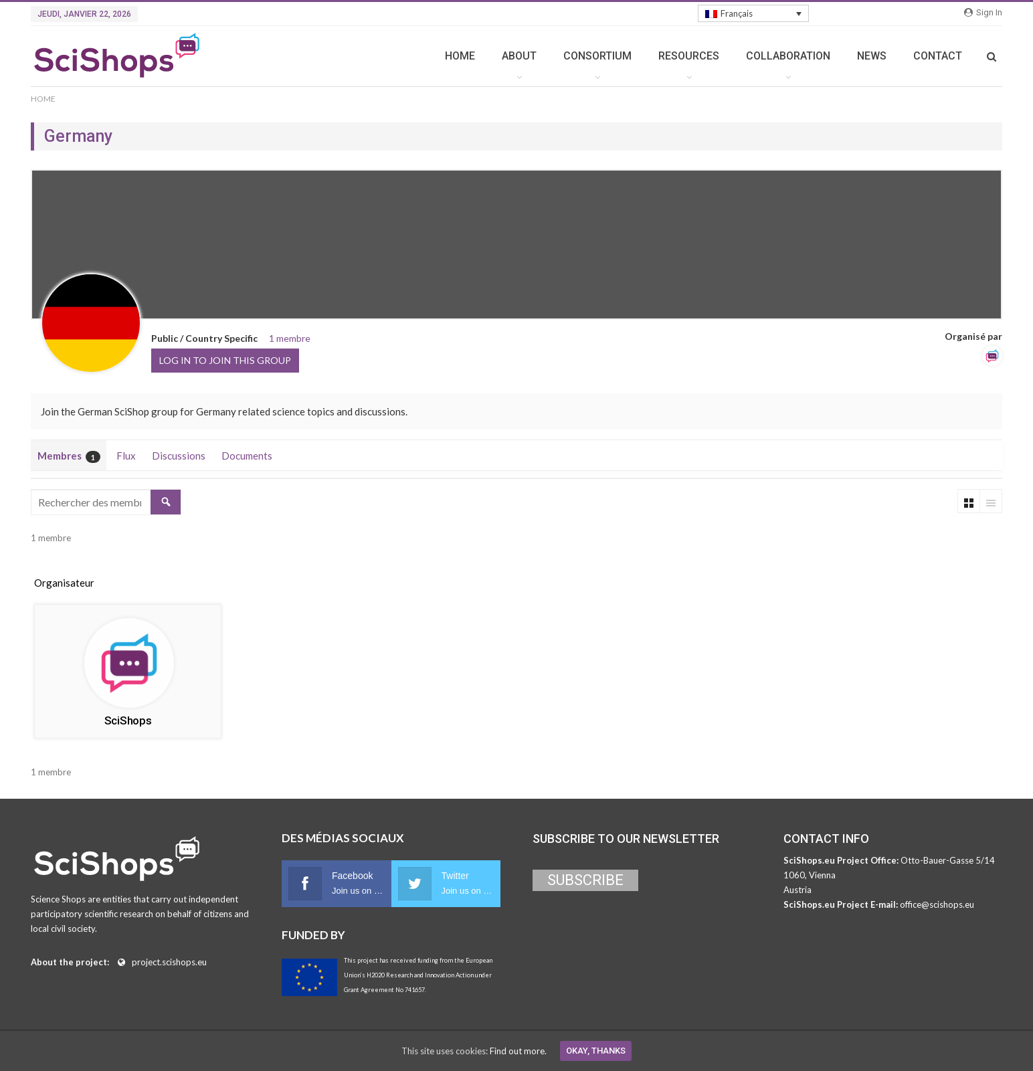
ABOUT (519, 56)
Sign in (983, 12)
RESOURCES (688, 56)
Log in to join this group (225, 360)
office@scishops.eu (937, 904)
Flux (126, 456)
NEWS (871, 56)
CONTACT (937, 56)
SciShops (128, 720)
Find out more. (518, 1051)
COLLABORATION (788, 56)
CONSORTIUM (597, 56)
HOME (460, 56)
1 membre (289, 338)
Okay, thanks (596, 1051)
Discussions (178, 456)
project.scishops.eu (169, 962)
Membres (68, 456)
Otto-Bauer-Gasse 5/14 (948, 860)
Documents (246, 456)
